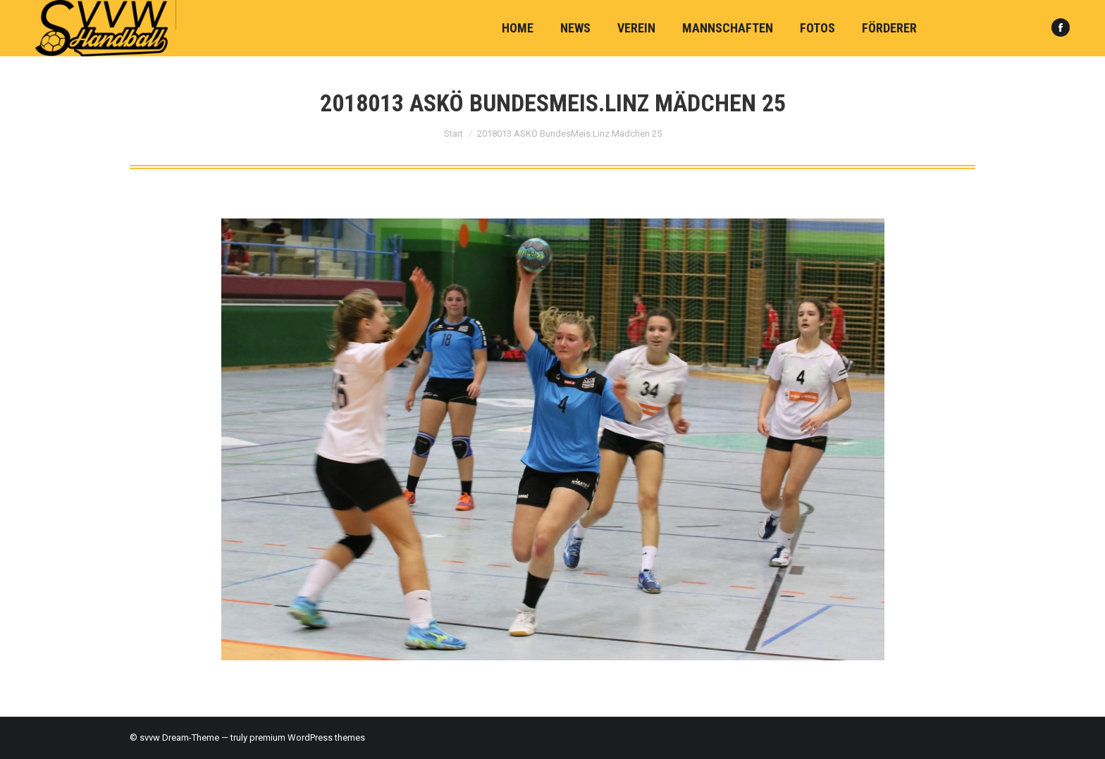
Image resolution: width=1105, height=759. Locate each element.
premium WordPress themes (307, 737)
